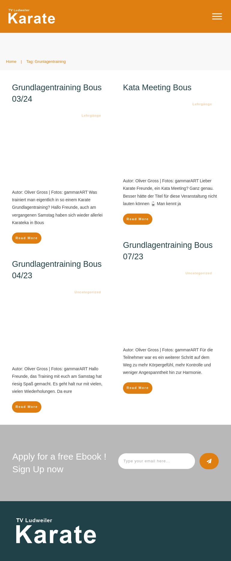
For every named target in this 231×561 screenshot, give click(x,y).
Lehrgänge (91, 115)
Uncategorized (198, 273)
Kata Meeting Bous (157, 87)
